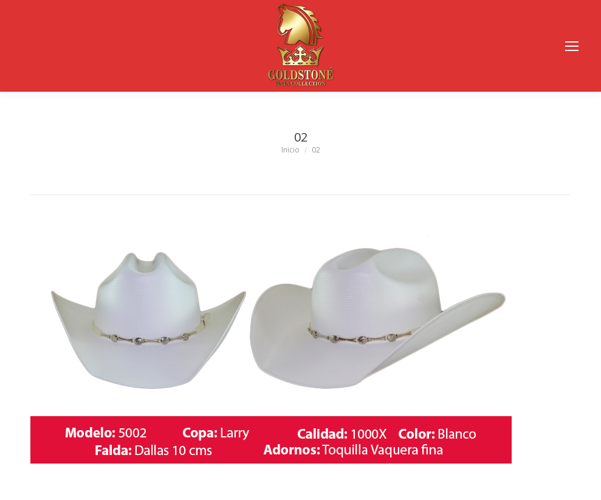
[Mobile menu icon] (572, 46)
